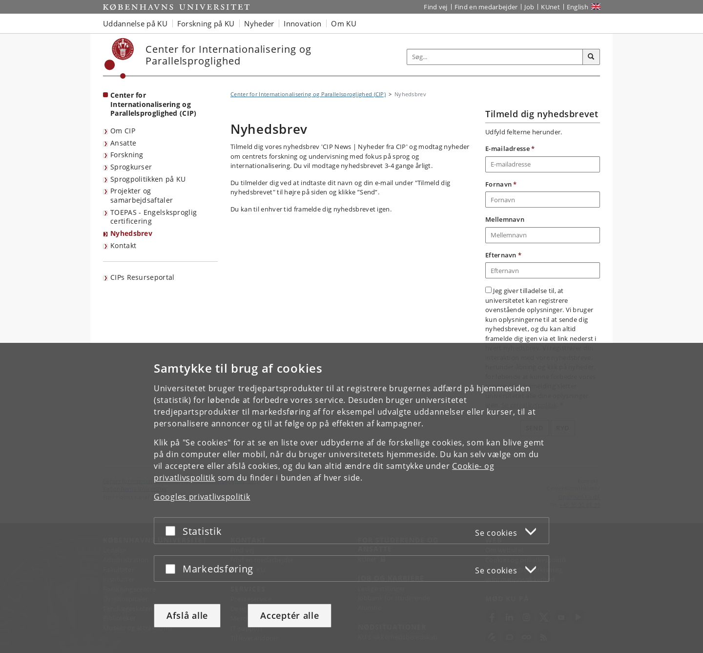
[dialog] (351, 498)
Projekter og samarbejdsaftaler (141, 195)
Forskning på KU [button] (206, 23)
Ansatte (123, 142)
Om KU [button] (343, 23)
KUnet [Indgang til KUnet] (550, 6)
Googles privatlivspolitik (202, 496)
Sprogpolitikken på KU (148, 179)
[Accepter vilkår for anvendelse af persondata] (488, 290)
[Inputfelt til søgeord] (495, 57)
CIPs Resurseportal (142, 277)
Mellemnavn (504, 219)
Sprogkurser (131, 166)
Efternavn (503, 255)
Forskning (127, 154)
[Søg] (591, 57)
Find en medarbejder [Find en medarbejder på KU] (486, 6)
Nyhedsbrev (131, 233)
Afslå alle (187, 615)
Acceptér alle (289, 615)
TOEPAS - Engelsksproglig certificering (153, 217)
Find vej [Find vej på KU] (435, 6)
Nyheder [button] (259, 23)
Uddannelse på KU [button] (135, 23)
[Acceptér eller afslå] (172, 531)
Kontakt (123, 245)
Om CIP (122, 130)
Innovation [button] (302, 23)
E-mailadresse (510, 148)
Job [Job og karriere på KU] (529, 6)
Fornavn (501, 184)
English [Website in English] (577, 6)
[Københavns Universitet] (119, 58)
